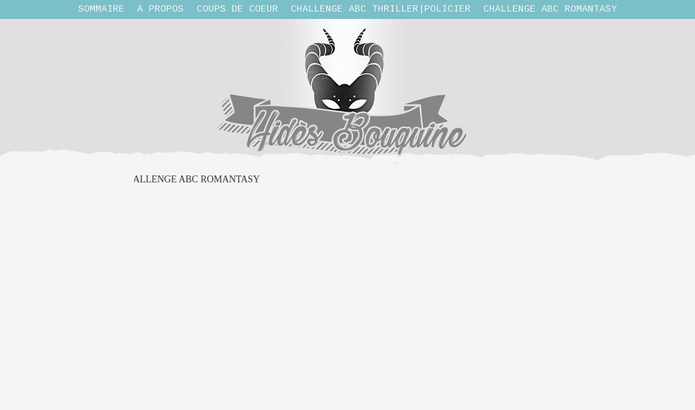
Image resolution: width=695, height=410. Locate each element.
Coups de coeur (237, 9)
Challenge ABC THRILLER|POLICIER (381, 9)
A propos (160, 9)
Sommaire (101, 9)
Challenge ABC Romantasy (550, 9)
